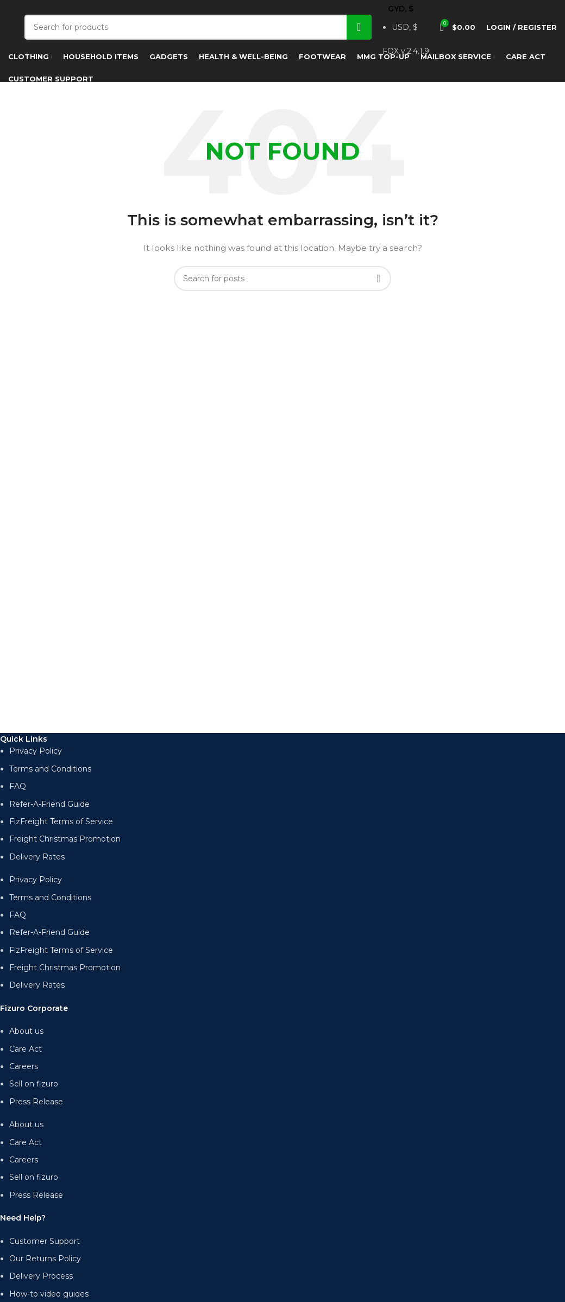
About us (26, 1031)
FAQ (17, 786)
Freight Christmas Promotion (65, 839)
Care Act (25, 1049)
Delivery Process (41, 1276)
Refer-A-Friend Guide (49, 804)
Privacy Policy (35, 751)
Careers (23, 1066)
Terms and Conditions (50, 769)
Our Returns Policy (45, 1258)
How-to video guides (49, 1294)
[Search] (198, 27)
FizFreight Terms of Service (61, 821)
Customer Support (44, 1241)
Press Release (36, 1102)
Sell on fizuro (33, 1084)
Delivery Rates (37, 857)
